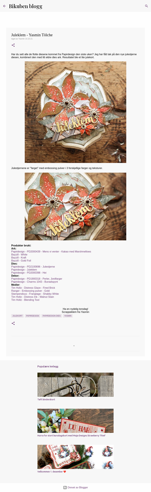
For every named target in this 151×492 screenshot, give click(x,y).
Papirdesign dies (51, 316)
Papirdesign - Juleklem (24, 269)
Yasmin (67, 316)
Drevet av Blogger (75, 487)
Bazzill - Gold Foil (21, 260)
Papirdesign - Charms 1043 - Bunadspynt (34, 281)
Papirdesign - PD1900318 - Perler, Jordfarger (36, 278)
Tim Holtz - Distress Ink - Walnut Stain (32, 297)
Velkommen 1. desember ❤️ (51, 471)
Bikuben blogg (25, 6)
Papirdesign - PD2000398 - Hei (28, 272)
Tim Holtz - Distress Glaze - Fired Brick (33, 287)
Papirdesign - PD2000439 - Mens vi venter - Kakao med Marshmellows (51, 251)
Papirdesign (32, 316)
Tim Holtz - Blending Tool (25, 300)
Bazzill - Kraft (18, 257)
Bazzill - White (19, 254)
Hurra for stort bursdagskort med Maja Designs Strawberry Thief (71, 435)
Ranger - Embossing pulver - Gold (30, 290)
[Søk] (47, 6)
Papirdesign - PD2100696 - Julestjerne (33, 266)
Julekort (17, 316)
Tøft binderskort (46, 399)
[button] (13, 45)
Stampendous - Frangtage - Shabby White (35, 293)
